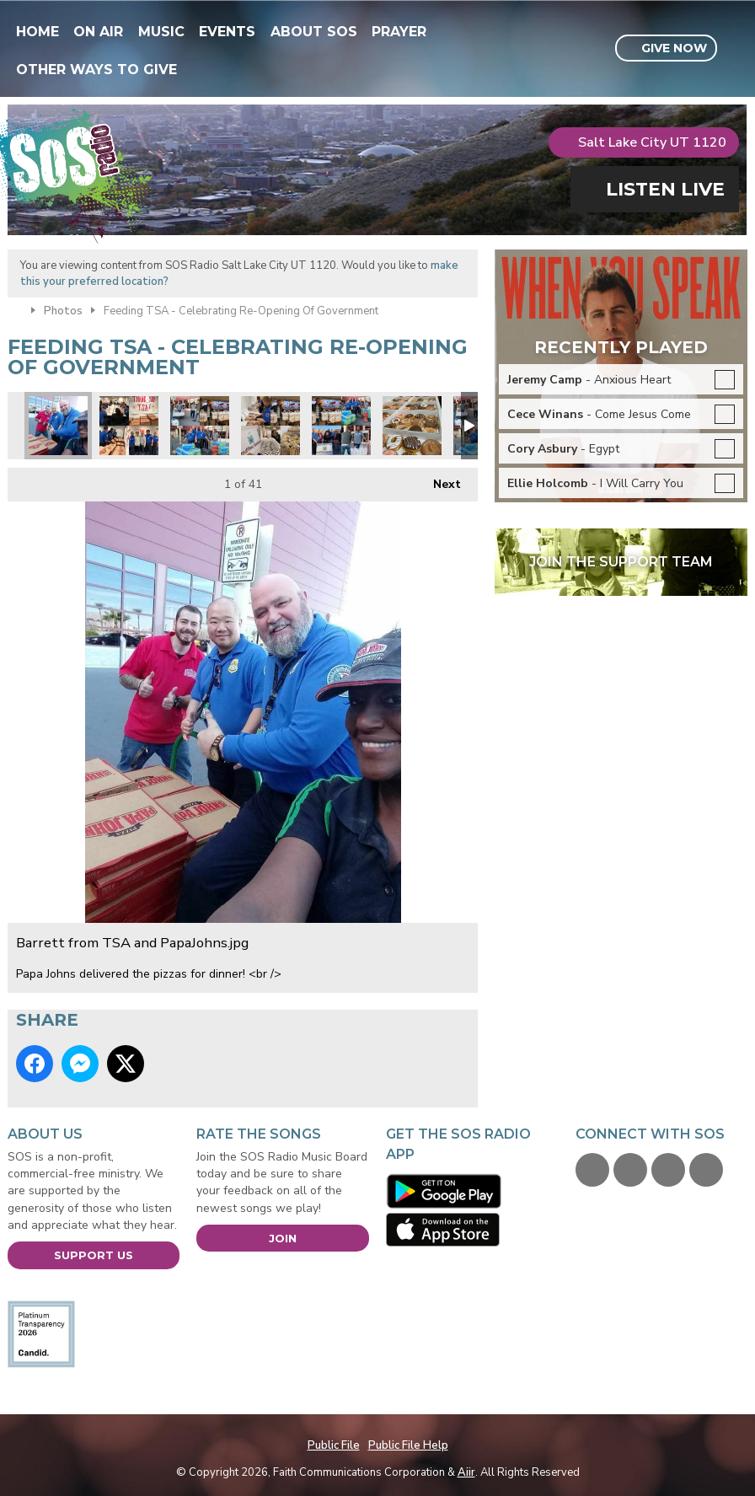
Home (37, 32)
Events (227, 32)
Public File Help (408, 1445)
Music (161, 32)
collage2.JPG (341, 425)
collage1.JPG (128, 425)
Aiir (466, 1472)
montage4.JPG (270, 425)
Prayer (399, 32)
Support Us (93, 1255)
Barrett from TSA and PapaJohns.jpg (58, 425)
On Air (98, 32)
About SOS (313, 32)
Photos (63, 311)
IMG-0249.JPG (412, 425)
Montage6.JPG (199, 425)
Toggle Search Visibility (737, 49)
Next (438, 480)
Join (283, 1238)
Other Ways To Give (96, 70)
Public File (334, 1445)
